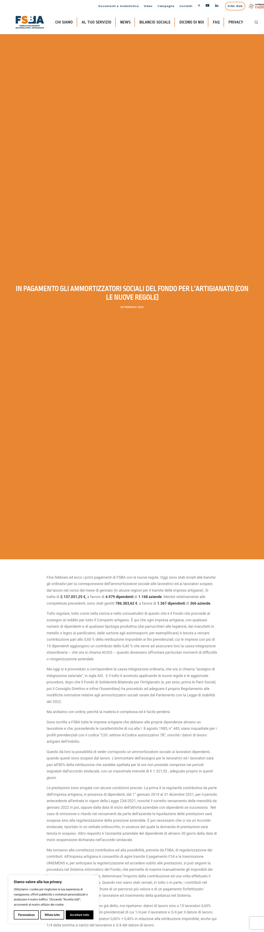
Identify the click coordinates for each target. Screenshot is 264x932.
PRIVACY (236, 22)
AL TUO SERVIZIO (96, 22)
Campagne (166, 6)
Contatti (185, 6)
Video (148, 6)
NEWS (125, 22)
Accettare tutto (79, 915)
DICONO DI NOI (191, 22)
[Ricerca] (256, 22)
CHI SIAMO (64, 22)
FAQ (216, 22)
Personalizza (26, 915)
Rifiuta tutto (52, 915)
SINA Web (235, 6)
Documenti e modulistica (118, 6)
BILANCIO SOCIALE (155, 22)
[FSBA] (30, 22)
